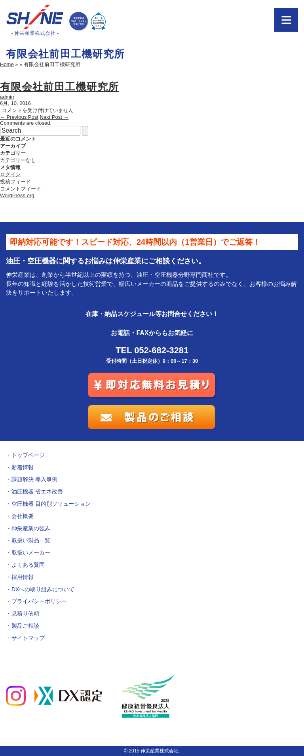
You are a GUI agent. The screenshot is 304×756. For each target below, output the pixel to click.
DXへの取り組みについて (42, 589)
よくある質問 (28, 565)
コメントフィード (20, 189)
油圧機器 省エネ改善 (37, 491)
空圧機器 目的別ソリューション (51, 504)
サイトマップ (28, 638)
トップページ (28, 455)
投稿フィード (15, 182)
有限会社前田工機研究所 (59, 87)
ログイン (10, 174)
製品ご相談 (25, 626)
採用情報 (22, 577)
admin (7, 97)
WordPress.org (17, 195)
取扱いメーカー (30, 552)
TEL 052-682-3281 (152, 350)
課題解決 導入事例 (34, 479)
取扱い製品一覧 (30, 540)
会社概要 (22, 516)
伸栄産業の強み (30, 528)
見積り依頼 (25, 613)
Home (7, 64)
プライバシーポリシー (39, 601)
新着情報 (22, 467)
